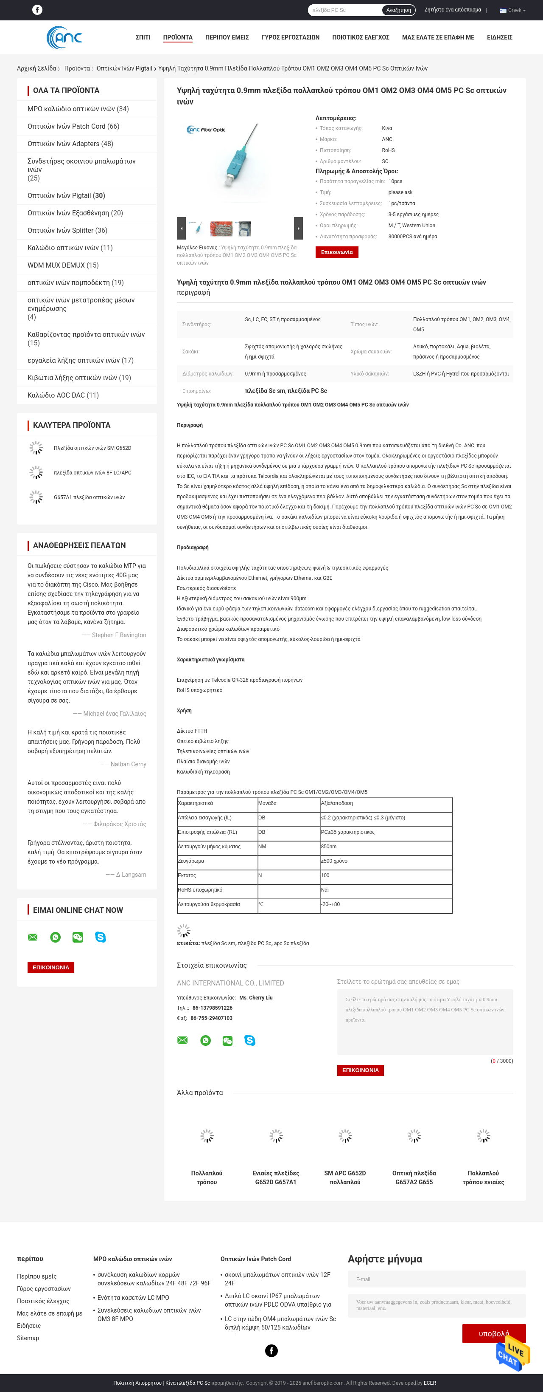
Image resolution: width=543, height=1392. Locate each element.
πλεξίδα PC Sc (254, 943)
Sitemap (28, 1338)
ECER (430, 1383)
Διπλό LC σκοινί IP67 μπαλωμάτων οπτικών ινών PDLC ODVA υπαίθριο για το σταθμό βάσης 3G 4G (278, 1301)
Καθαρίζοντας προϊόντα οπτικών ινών (86, 334)
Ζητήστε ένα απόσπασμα (453, 10)
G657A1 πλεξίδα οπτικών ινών (89, 497)
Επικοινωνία (337, 252)
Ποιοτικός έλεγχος (360, 37)
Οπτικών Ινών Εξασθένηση (68, 213)
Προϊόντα (178, 37)
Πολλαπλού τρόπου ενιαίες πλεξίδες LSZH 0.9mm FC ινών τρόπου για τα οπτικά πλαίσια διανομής (483, 1178)
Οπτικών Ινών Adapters (63, 144)
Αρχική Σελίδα (36, 68)
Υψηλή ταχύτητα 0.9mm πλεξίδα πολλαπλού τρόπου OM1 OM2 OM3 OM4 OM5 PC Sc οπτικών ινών (237, 255)
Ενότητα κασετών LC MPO (133, 1297)
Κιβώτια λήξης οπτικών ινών (72, 378)
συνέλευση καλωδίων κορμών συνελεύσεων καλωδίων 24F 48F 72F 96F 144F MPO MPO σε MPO (154, 1280)
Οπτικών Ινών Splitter (61, 230)
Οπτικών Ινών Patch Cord (67, 126)
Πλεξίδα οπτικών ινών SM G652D (93, 448)
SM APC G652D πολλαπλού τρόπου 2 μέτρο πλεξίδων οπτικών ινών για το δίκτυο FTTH (345, 1178)
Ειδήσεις (499, 37)
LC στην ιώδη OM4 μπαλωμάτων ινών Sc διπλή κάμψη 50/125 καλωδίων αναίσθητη (280, 1324)
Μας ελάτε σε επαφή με (438, 37)
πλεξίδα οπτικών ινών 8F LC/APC (93, 473)
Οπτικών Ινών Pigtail (124, 68)
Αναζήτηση (398, 10)
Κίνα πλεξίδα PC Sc (187, 1383)
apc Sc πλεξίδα (291, 943)
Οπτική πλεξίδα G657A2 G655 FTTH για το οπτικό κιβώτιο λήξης (414, 1178)
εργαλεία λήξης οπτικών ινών (74, 360)
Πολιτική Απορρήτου (137, 1383)
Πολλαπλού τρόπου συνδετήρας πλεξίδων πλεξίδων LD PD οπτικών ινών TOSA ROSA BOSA (206, 1178)
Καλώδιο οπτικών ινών (63, 248)
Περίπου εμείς (227, 37)
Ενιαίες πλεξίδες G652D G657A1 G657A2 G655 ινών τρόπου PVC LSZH (276, 1178)
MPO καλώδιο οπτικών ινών (71, 109)
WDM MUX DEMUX (56, 265)
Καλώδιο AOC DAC (56, 395)
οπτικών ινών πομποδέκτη (69, 283)
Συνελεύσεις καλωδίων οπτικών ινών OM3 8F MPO (149, 1314)
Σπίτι (143, 37)
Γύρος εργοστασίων (291, 37)
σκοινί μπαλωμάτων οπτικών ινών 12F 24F (277, 1279)
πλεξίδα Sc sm (218, 943)
